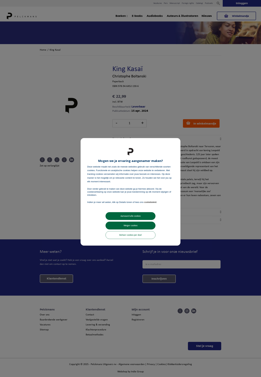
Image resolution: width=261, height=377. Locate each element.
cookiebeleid (150, 202)
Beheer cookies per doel (130, 235)
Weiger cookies (130, 225)
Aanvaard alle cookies (131, 216)
